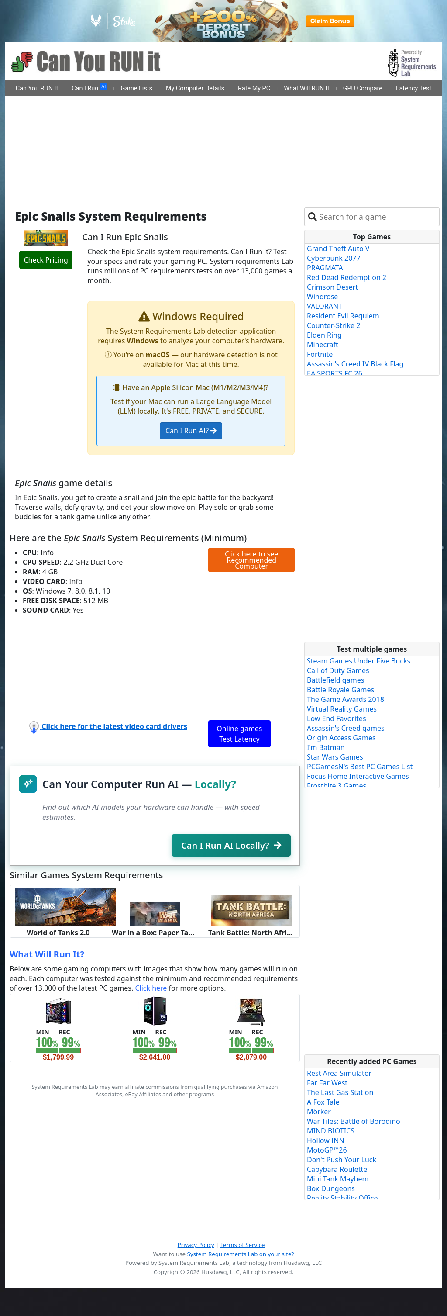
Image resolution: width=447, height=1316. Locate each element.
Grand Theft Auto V (338, 248)
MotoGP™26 (327, 1150)
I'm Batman (326, 747)
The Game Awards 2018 (345, 699)
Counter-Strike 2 (333, 325)
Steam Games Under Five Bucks (358, 661)
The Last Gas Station (340, 1092)
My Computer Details (195, 88)
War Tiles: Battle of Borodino (353, 1121)
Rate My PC (254, 88)
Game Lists (136, 88)
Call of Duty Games (338, 670)
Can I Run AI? (191, 430)
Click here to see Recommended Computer (251, 560)
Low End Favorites (336, 718)
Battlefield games (335, 680)
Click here (151, 988)
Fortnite (320, 354)
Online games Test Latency (239, 734)
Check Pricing (46, 260)
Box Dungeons (331, 1188)
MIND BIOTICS (330, 1131)
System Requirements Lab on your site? (240, 1254)
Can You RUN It (37, 88)
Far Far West (327, 1083)
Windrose (322, 296)
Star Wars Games (335, 757)
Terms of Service (242, 1245)
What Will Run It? (47, 954)
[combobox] (377, 216)
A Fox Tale (323, 1102)
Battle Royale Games (340, 689)
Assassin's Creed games (346, 728)
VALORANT (324, 306)
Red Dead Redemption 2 (346, 277)
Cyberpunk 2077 (334, 258)
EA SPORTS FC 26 (334, 373)
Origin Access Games (341, 738)
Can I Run (89, 87)
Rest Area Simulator (339, 1073)
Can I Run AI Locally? (231, 845)
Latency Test (413, 88)
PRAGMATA (325, 268)
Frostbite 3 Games (336, 786)
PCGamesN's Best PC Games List (360, 766)
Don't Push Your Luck (341, 1159)
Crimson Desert (332, 287)
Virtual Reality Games (342, 709)
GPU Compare (362, 88)
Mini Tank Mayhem (338, 1179)
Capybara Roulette (337, 1169)
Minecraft (322, 344)
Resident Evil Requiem (343, 316)
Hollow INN (325, 1140)
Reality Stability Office (342, 1198)
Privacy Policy (196, 1245)
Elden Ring (324, 335)
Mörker (319, 1111)
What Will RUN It (306, 88)
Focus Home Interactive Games (358, 776)
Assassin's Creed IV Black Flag (355, 364)
